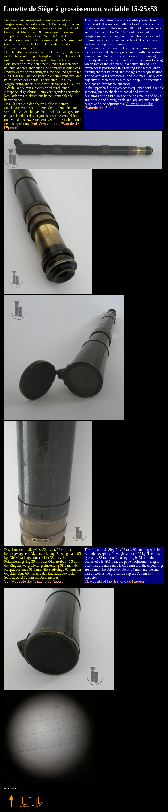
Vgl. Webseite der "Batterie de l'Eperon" (35, 581)
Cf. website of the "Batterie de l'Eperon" (115, 581)
